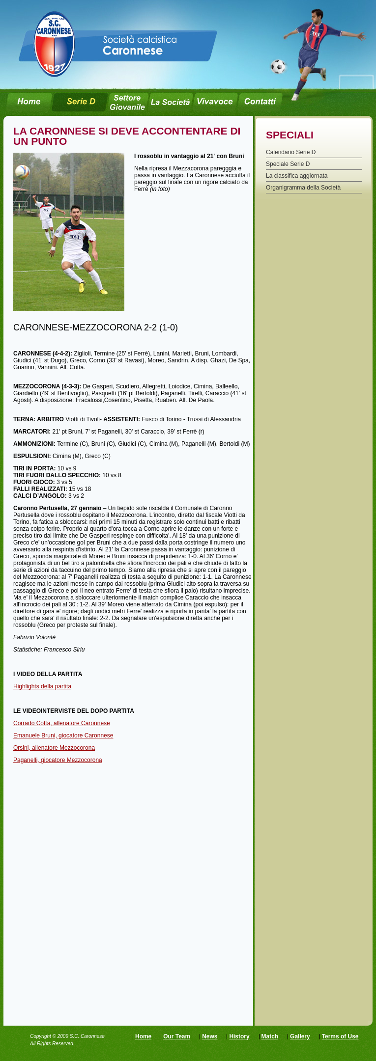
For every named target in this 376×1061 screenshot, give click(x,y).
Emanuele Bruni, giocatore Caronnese (63, 735)
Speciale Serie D (288, 164)
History (239, 1036)
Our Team (176, 1036)
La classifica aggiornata (296, 175)
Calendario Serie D (291, 152)
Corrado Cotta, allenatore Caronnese (61, 723)
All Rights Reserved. (52, 1043)
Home (143, 1036)
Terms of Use (340, 1036)
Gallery (300, 1036)
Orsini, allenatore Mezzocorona (54, 747)
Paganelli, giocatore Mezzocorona (57, 760)
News (209, 1036)
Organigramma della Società (303, 187)
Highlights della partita (42, 686)
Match (270, 1036)
